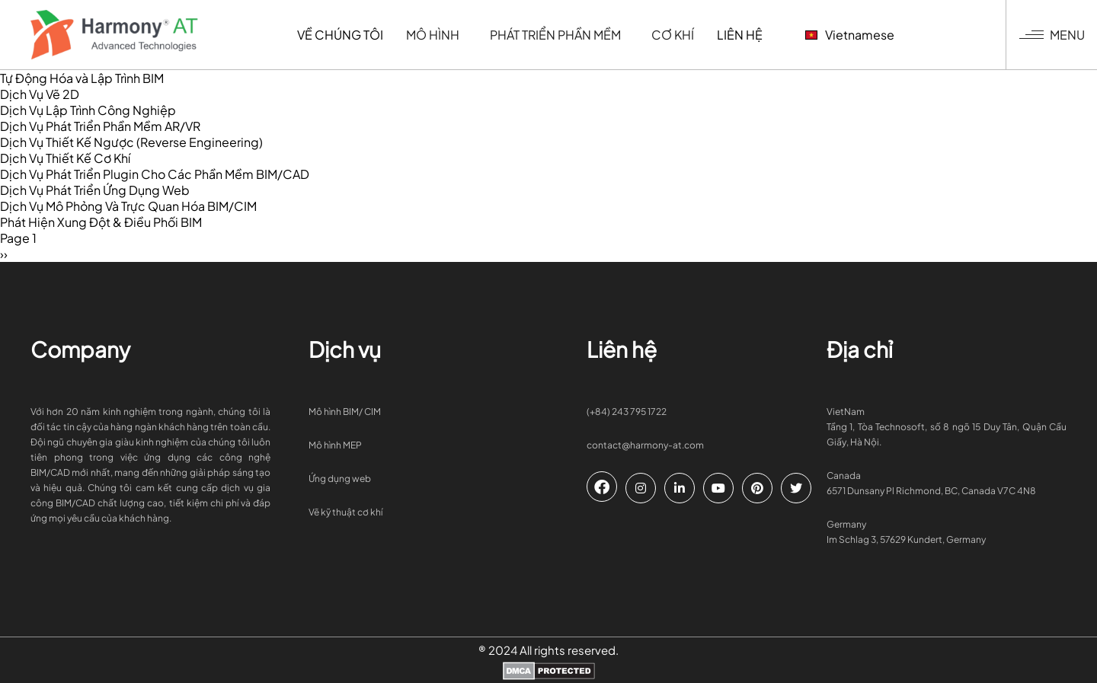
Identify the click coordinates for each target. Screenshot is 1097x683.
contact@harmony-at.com (645, 445)
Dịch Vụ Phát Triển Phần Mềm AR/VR (100, 126)
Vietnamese (819, 35)
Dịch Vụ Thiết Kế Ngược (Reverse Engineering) (131, 142)
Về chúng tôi (310, 35)
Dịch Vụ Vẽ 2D (39, 94)
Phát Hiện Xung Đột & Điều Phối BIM (101, 222)
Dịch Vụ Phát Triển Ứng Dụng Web (95, 190)
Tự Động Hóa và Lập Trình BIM (82, 78)
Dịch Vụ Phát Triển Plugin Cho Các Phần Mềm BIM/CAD (154, 174)
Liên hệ (709, 35)
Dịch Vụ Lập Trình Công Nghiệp (88, 110)
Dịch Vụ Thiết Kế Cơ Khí (65, 158)
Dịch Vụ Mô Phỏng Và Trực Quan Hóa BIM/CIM (128, 206)
